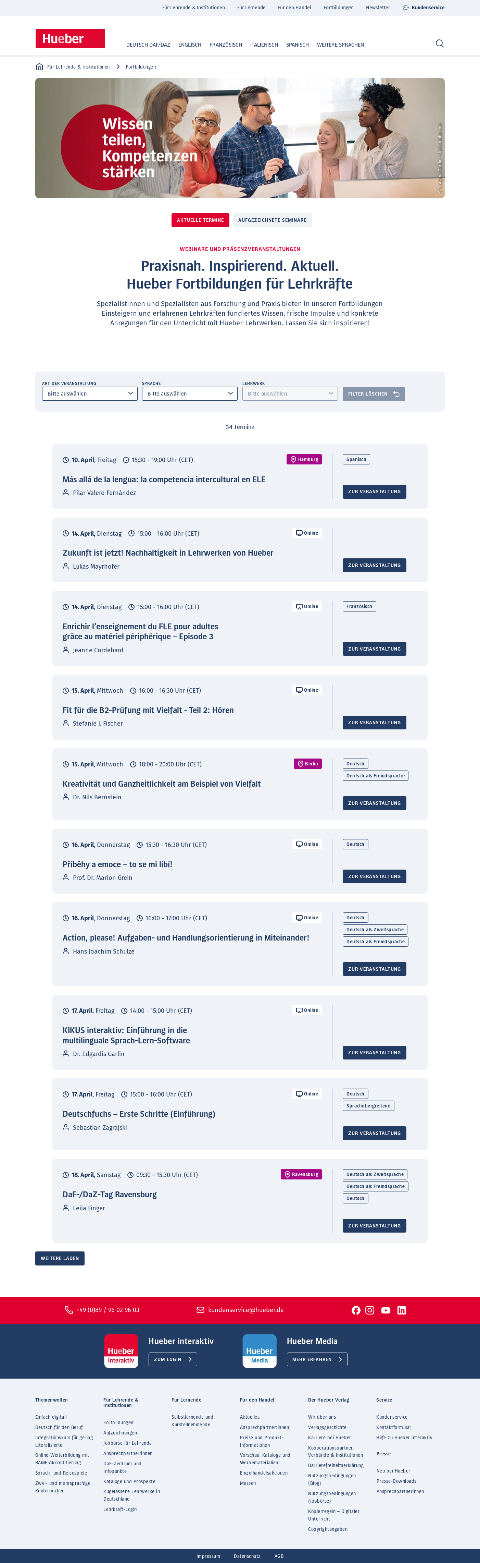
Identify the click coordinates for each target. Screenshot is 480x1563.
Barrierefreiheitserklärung (336, 1465)
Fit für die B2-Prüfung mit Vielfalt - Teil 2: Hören (148, 710)
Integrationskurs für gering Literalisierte (64, 1441)
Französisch (219, 45)
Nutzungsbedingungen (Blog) (332, 1480)
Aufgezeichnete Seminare (272, 220)
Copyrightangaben (328, 1529)
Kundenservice (423, 7)
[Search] (439, 43)
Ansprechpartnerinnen (400, 1491)
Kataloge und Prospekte (129, 1481)
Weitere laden (60, 1258)
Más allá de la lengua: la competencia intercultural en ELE (164, 480)
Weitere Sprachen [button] (340, 45)
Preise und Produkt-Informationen (262, 1441)
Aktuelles (250, 1417)
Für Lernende (251, 8)
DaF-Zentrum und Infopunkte (122, 1468)
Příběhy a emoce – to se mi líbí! (118, 865)
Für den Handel (294, 8)
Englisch (183, 45)
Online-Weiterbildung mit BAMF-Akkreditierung (62, 1459)
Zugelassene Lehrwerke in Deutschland (131, 1495)
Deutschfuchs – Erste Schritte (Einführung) (139, 1114)
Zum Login (167, 1359)
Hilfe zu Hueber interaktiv (404, 1437)
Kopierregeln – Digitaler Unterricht (333, 1515)
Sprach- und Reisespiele (61, 1473)
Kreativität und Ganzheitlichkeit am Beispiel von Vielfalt (162, 784)
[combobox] (90, 394)
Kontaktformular (394, 1427)
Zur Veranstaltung (374, 491)
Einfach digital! (51, 1417)
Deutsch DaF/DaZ (141, 45)
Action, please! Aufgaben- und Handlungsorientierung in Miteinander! (186, 938)
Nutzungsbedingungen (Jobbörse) (332, 1497)
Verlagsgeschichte (327, 1427)
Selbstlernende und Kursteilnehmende (192, 1421)
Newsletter (378, 8)
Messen (248, 1483)
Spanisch (291, 45)
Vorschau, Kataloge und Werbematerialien (265, 1459)
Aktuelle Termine (200, 220)
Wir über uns (322, 1417)
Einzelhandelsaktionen (264, 1473)
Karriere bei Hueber (329, 1437)
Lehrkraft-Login (120, 1509)
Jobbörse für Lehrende (127, 1443)
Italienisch (257, 45)
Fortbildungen (339, 8)
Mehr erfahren (312, 1359)
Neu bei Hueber (393, 1471)
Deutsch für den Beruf (59, 1427)
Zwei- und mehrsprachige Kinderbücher (63, 1487)
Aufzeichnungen (120, 1433)
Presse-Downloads (397, 1481)
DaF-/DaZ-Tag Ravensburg (110, 1195)
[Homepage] (70, 38)
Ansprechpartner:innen (128, 1453)
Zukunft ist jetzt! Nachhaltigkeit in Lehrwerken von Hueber (168, 553)
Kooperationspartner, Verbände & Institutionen (335, 1452)
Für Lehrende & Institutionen (193, 8)
